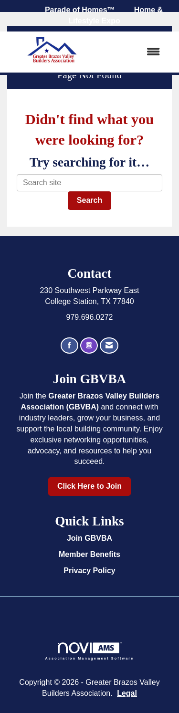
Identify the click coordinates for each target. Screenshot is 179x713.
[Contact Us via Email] (109, 345)
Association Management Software (89, 651)
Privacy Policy (89, 570)
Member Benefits (89, 554)
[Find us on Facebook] (69, 345)
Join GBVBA (89, 538)
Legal (127, 693)
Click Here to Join (89, 486)
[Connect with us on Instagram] (89, 345)
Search (89, 200)
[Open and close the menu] (134, 52)
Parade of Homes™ (80, 10)
